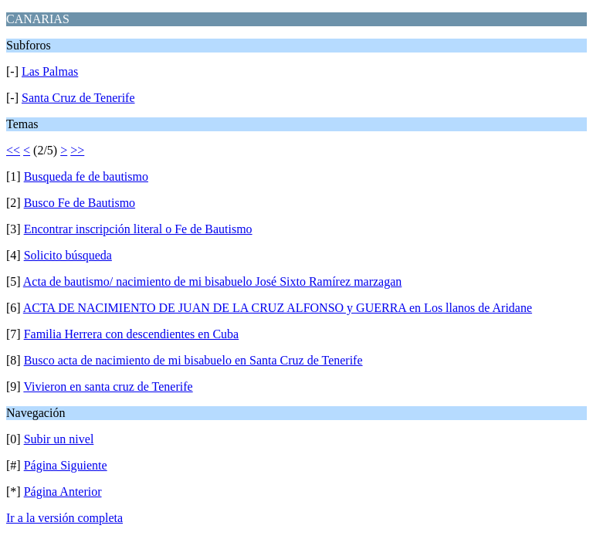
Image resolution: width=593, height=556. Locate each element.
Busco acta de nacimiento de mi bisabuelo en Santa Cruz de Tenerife (193, 360)
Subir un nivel (59, 439)
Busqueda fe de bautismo (86, 176)
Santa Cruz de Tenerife (78, 97)
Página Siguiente (65, 465)
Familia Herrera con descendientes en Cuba (131, 334)
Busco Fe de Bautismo (79, 202)
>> (77, 150)
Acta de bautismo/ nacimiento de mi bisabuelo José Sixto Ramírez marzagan (212, 281)
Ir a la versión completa (64, 517)
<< (13, 150)
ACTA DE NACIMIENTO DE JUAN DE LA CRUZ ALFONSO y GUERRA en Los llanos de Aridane (277, 307)
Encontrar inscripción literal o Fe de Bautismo (138, 229)
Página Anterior (63, 491)
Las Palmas (50, 71)
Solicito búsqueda (68, 255)
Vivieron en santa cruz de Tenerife (107, 386)
